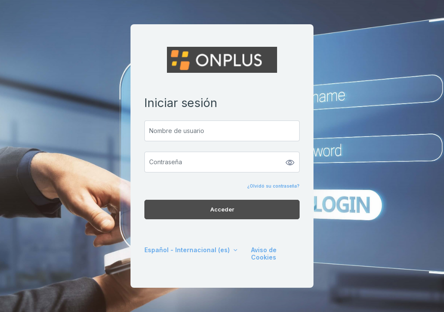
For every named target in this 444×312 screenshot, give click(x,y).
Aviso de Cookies (264, 253)
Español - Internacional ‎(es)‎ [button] (188, 250)
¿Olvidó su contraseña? (273, 185)
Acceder (222, 209)
